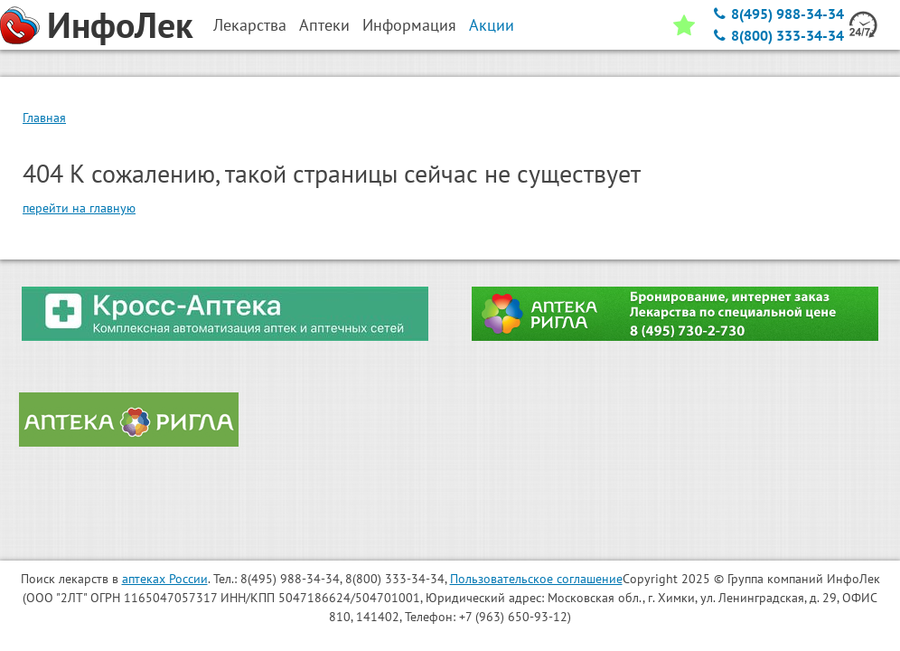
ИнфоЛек (120, 24)
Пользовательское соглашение (536, 579)
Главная (44, 117)
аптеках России (165, 579)
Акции (491, 24)
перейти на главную (79, 208)
